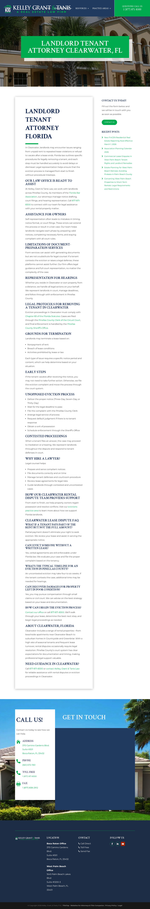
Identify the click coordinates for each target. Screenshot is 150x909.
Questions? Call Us (132, 6)
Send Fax (84, 851)
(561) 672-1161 (28, 765)
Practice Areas (100, 8)
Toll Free (83, 847)
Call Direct (84, 843)
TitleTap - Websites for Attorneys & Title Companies (83, 905)
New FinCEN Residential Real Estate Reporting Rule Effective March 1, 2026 (118, 140)
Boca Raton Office (56, 843)
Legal (120, 905)
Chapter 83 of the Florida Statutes (42, 316)
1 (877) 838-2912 (30, 787)
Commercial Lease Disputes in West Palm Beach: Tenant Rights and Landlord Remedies (118, 159)
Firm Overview (62, 8)
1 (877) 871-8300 (132, 9)
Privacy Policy (111, 905)
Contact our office (34, 612)
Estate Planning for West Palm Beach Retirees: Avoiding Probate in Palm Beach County (118, 170)
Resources (81, 8)
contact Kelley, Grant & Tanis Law (63, 668)
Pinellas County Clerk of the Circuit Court (59, 320)
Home (48, 8)
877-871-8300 (57, 612)
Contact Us (110, 122)
